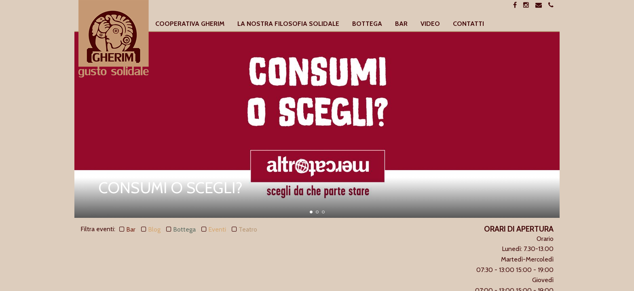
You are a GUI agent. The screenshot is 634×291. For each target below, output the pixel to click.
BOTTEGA (367, 24)
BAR (401, 24)
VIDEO (430, 24)
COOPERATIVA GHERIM (189, 24)
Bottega (184, 229)
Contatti (468, 24)
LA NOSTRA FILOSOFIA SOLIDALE (288, 24)
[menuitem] (190, 24)
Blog (154, 229)
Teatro (248, 229)
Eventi (217, 229)
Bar (130, 229)
